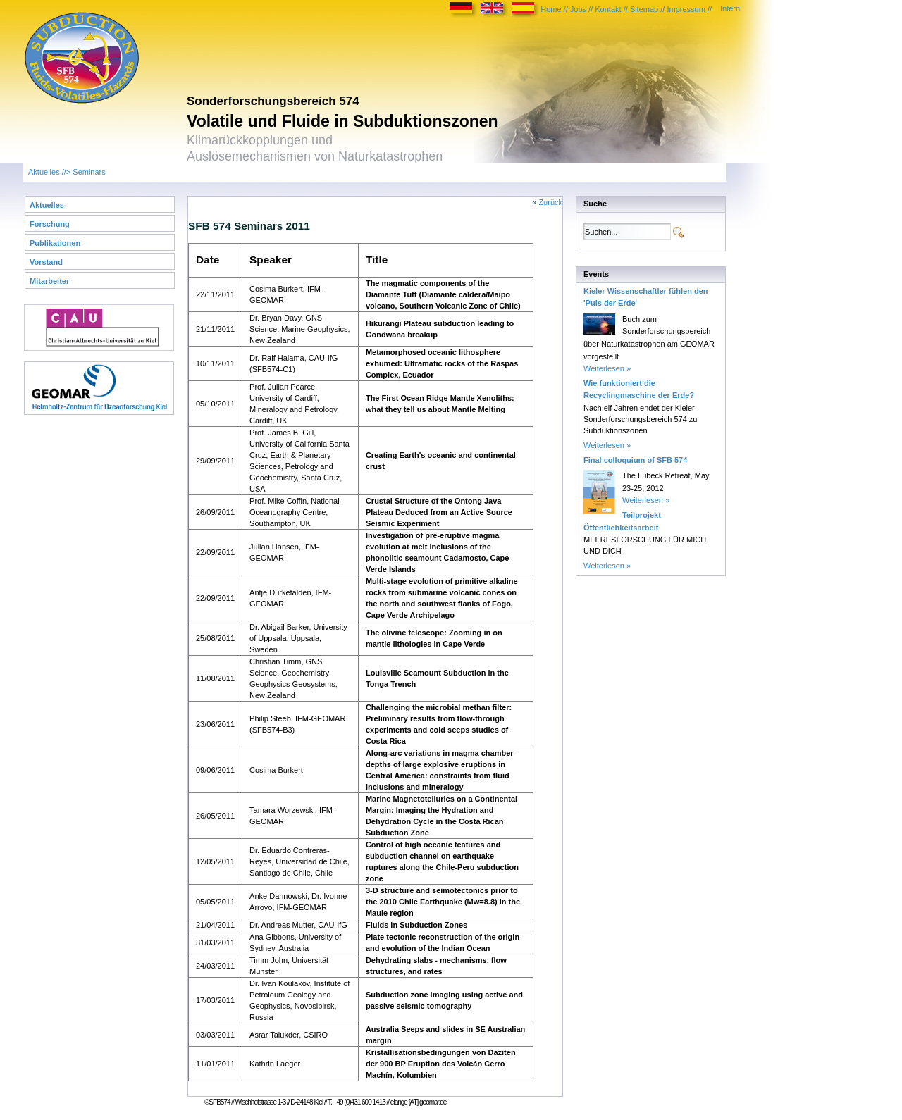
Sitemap (644, 9)
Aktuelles (44, 172)
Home (550, 9)
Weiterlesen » (607, 368)
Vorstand (46, 262)
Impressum (686, 9)
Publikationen (55, 243)
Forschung (50, 224)
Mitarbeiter (49, 281)
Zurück (550, 202)
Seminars (89, 172)
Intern (730, 8)
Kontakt (608, 9)
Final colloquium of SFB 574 (635, 460)
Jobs (578, 9)
